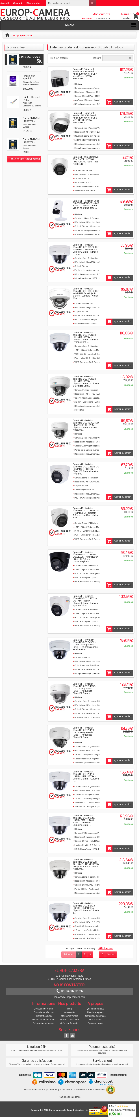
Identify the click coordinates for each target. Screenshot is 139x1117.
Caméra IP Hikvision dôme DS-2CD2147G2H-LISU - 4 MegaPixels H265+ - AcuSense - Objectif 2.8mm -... (85, 732)
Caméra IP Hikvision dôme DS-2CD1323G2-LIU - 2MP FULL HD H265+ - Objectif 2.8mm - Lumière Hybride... (86, 469)
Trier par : (96, 58)
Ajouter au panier (118, 102)
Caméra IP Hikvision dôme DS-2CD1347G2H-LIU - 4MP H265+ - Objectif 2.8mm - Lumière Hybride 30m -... (86, 600)
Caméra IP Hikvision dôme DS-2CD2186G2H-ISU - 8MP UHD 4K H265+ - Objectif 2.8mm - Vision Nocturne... (86, 864)
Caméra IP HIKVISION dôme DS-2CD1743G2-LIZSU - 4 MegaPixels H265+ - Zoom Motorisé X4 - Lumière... (85, 644)
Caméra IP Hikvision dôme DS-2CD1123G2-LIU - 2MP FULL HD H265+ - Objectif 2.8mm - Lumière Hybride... (86, 249)
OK (92, 3)
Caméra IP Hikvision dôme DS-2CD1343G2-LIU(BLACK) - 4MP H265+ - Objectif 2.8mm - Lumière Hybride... (85, 557)
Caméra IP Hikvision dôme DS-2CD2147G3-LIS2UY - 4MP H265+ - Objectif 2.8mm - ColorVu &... (86, 776)
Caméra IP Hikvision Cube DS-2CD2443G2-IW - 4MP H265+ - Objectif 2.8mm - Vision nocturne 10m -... (86, 204)
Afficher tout (105, 948)
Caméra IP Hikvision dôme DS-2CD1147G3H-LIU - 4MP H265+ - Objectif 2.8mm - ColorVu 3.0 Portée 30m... (86, 381)
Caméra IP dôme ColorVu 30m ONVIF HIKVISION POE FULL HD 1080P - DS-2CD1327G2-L (86, 160)
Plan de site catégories (69, 1097)
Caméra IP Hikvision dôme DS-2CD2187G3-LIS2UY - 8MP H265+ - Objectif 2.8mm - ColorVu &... (86, 908)
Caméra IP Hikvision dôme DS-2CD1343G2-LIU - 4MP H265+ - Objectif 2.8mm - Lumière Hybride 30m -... (86, 513)
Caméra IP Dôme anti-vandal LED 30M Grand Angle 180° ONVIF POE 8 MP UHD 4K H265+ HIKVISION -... (85, 117)
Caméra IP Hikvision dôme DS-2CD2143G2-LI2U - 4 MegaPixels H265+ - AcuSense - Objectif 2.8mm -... (84, 688)
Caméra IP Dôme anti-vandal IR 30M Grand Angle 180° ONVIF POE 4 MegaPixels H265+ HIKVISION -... (85, 74)
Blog (69, 1009)
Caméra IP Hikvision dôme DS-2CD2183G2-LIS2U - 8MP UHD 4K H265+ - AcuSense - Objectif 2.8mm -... (84, 820)
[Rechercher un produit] (67, 3)
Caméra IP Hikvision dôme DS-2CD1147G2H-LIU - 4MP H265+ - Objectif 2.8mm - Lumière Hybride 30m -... (86, 337)
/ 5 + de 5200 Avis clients (122, 1110)
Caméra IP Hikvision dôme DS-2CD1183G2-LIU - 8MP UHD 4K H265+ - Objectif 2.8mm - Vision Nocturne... (86, 425)
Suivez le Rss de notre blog (24, 172)
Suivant (110, 954)
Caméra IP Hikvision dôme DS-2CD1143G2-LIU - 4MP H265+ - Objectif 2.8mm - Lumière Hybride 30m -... (86, 293)
